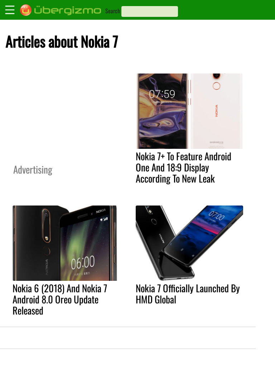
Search (112, 10)
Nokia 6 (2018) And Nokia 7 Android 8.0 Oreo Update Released (60, 299)
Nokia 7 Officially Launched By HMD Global (188, 293)
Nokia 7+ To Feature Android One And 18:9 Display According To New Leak (183, 167)
